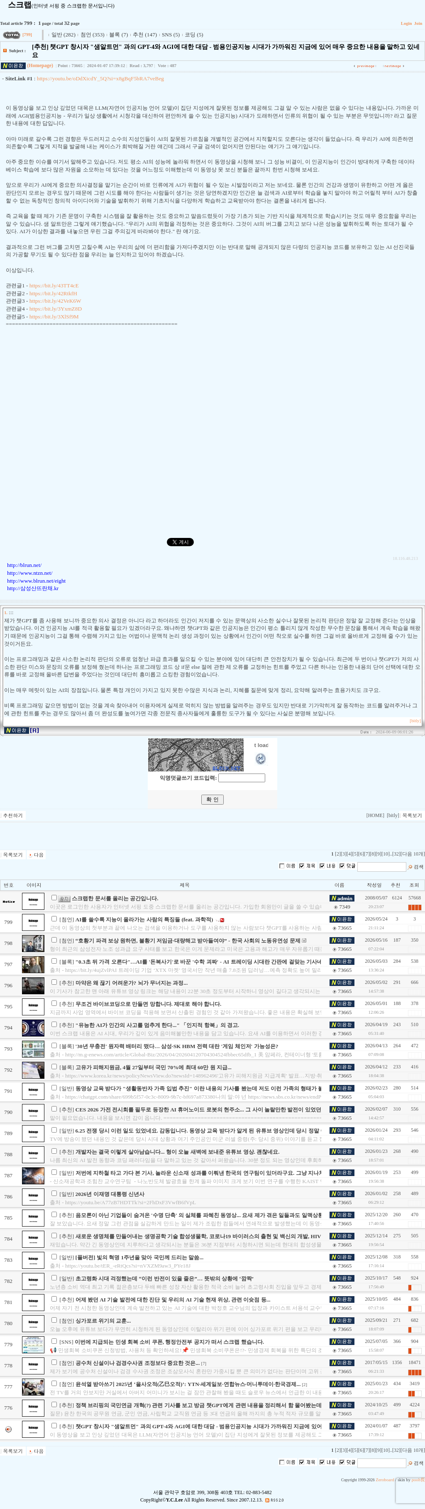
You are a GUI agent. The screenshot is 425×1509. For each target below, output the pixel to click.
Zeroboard (385, 1480)
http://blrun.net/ (24, 565)
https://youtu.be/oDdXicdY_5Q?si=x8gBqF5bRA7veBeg (100, 78)
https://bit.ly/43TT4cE (54, 285)
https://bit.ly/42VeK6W (55, 301)
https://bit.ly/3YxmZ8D (55, 309)
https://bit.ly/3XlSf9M (54, 316)
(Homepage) (40, 65)
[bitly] (415, 720)
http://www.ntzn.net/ (29, 573)
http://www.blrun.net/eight (36, 581)
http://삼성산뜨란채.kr (33, 588)
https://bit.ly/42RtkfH (53, 293)
